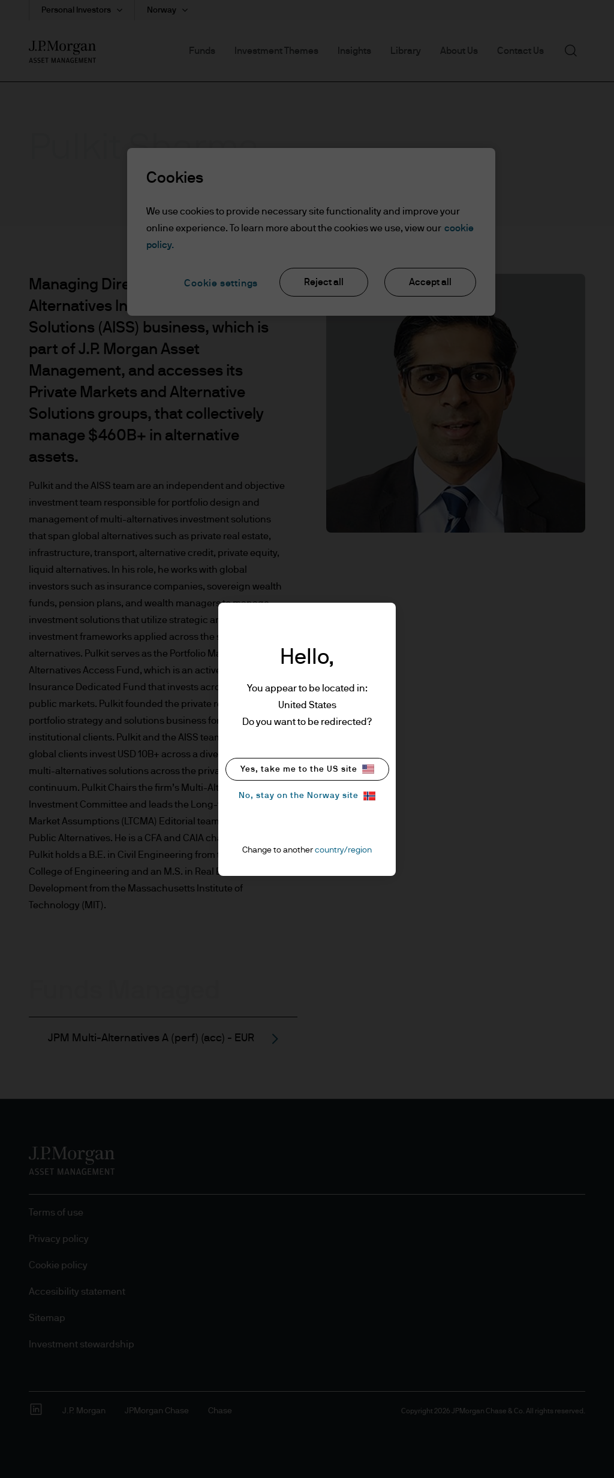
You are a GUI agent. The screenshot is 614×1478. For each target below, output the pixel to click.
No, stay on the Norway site (307, 795)
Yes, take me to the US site (307, 768)
